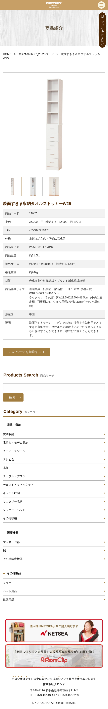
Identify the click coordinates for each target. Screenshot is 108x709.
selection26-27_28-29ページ (36, 54)
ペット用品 (10, 591)
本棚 (6, 467)
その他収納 (10, 518)
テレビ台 (8, 459)
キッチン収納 (11, 493)
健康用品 (8, 599)
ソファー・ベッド (14, 509)
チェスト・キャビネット (18, 484)
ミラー (7, 582)
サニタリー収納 (13, 501)
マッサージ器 (11, 542)
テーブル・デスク (14, 476)
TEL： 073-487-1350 (41, 695)
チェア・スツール (14, 451)
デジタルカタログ (102, 31)
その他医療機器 (13, 558)
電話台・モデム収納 (15, 442)
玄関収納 (8, 434)
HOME (7, 54)
